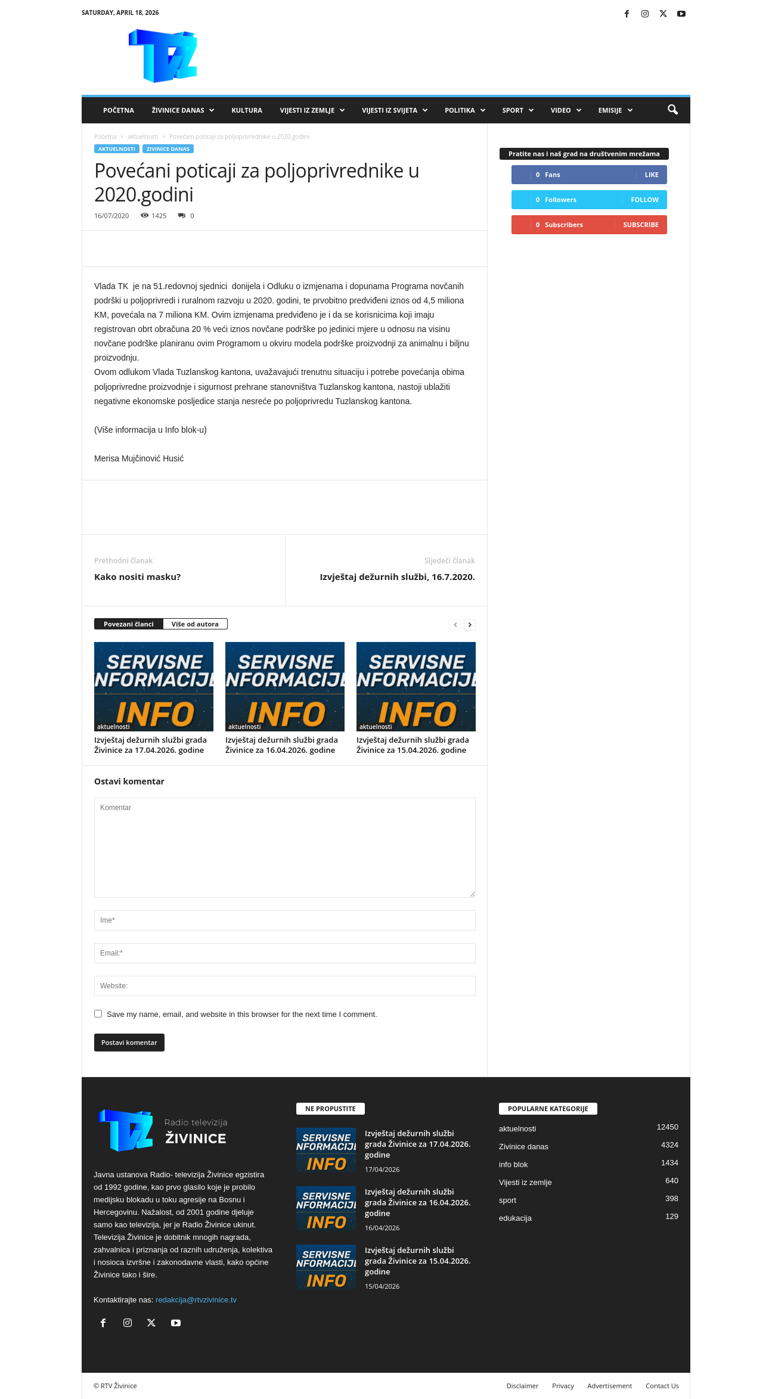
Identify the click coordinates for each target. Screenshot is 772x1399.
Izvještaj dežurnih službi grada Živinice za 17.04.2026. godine (150, 744)
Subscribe (641, 224)
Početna (118, 110)
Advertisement (610, 1385)
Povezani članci (129, 623)
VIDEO (566, 110)
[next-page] (470, 624)
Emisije (616, 110)
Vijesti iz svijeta (395, 110)
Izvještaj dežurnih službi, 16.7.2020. (397, 576)
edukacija (515, 1218)
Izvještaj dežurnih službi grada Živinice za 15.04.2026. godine (412, 744)
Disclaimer (523, 1385)
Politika (465, 110)
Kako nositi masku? (137, 576)
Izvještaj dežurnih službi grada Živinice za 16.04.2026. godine (281, 744)
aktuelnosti (143, 136)
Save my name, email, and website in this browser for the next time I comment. (242, 1014)
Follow (645, 199)
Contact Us (662, 1385)
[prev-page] (455, 624)
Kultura (246, 110)
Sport (518, 110)
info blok (513, 1164)
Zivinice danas (168, 149)
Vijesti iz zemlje (312, 110)
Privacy (562, 1385)
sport (507, 1200)
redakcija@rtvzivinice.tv (196, 1299)
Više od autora (195, 623)
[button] (672, 110)
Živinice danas (183, 110)
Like (652, 174)
